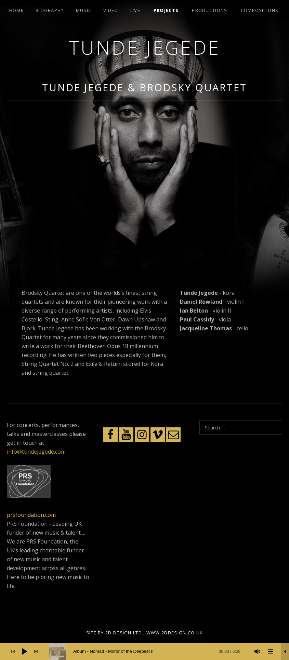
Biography (50, 10)
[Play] (24, 651)
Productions (209, 10)
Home (16, 10)
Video (110, 10)
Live (135, 10)
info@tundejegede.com (36, 451)
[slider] (148, 651)
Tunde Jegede (145, 47)
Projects (166, 10)
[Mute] (257, 651)
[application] (144, 651)
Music (84, 10)
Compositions (260, 10)
